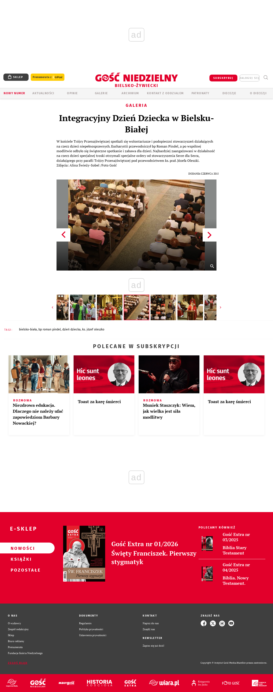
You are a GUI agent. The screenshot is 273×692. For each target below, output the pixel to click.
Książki (20, 559)
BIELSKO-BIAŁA (28, 329)
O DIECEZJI (258, 93)
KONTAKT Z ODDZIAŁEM (165, 93)
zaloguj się (249, 78)
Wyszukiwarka (266, 77)
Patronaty (200, 93)
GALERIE (101, 93)
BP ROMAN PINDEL (49, 329)
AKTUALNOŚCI (43, 93)
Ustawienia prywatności (92, 635)
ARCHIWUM (130, 93)
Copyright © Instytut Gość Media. (218, 663)
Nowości (20, 548)
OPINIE (72, 93)
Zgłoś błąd (18, 663)
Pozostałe (20, 569)
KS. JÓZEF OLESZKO (93, 329)
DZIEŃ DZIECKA (71, 329)
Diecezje (229, 93)
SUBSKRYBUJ (223, 78)
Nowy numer (14, 93)
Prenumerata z (47, 77)
